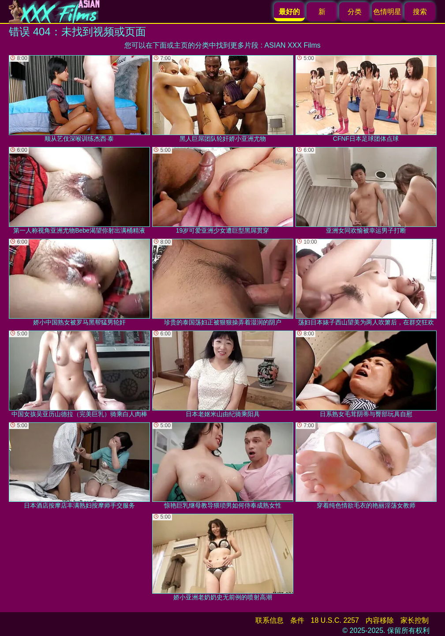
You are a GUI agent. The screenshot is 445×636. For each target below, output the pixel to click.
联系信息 (269, 620)
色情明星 (387, 11)
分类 (355, 11)
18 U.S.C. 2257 (335, 620)
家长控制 (414, 620)
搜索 (420, 11)
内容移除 (380, 620)
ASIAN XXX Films (293, 45)
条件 (297, 620)
